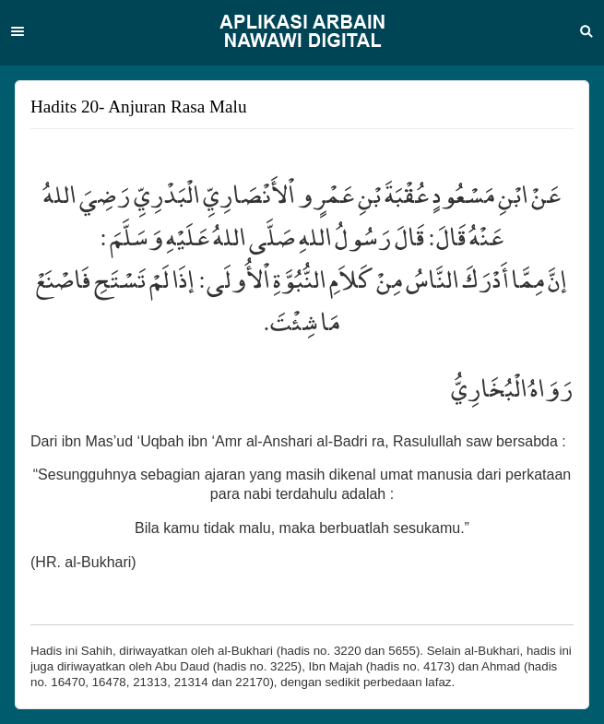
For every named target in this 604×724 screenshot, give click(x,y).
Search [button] (586, 31)
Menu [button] (17, 31)
